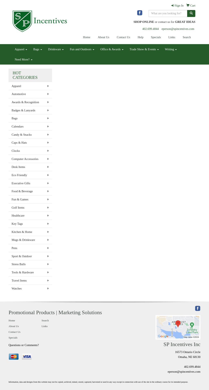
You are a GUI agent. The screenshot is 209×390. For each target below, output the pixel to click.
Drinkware (56, 49)
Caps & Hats (19, 142)
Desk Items (18, 167)
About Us (103, 37)
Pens (14, 248)
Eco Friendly (19, 175)
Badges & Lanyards (23, 110)
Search (187, 37)
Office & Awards (111, 49)
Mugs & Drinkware (23, 239)
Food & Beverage (22, 191)
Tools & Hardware (23, 272)
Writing (171, 49)
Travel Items (19, 280)
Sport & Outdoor (22, 256)
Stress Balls (19, 264)
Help (140, 37)
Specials (156, 37)
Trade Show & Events (144, 49)
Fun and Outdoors (82, 49)
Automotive (19, 94)
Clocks (16, 150)
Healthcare (18, 215)
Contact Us (123, 37)
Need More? (23, 59)
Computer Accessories (25, 159)
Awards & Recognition (25, 102)
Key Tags (17, 223)
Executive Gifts (21, 183)
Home (86, 37)
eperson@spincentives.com (178, 28)
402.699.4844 (150, 28)
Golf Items (18, 207)
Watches (17, 288)
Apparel (21, 49)
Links (171, 37)
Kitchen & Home (22, 232)
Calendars (18, 126)
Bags (37, 49)
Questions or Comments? (24, 345)
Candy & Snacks (22, 134)
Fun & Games (20, 199)
